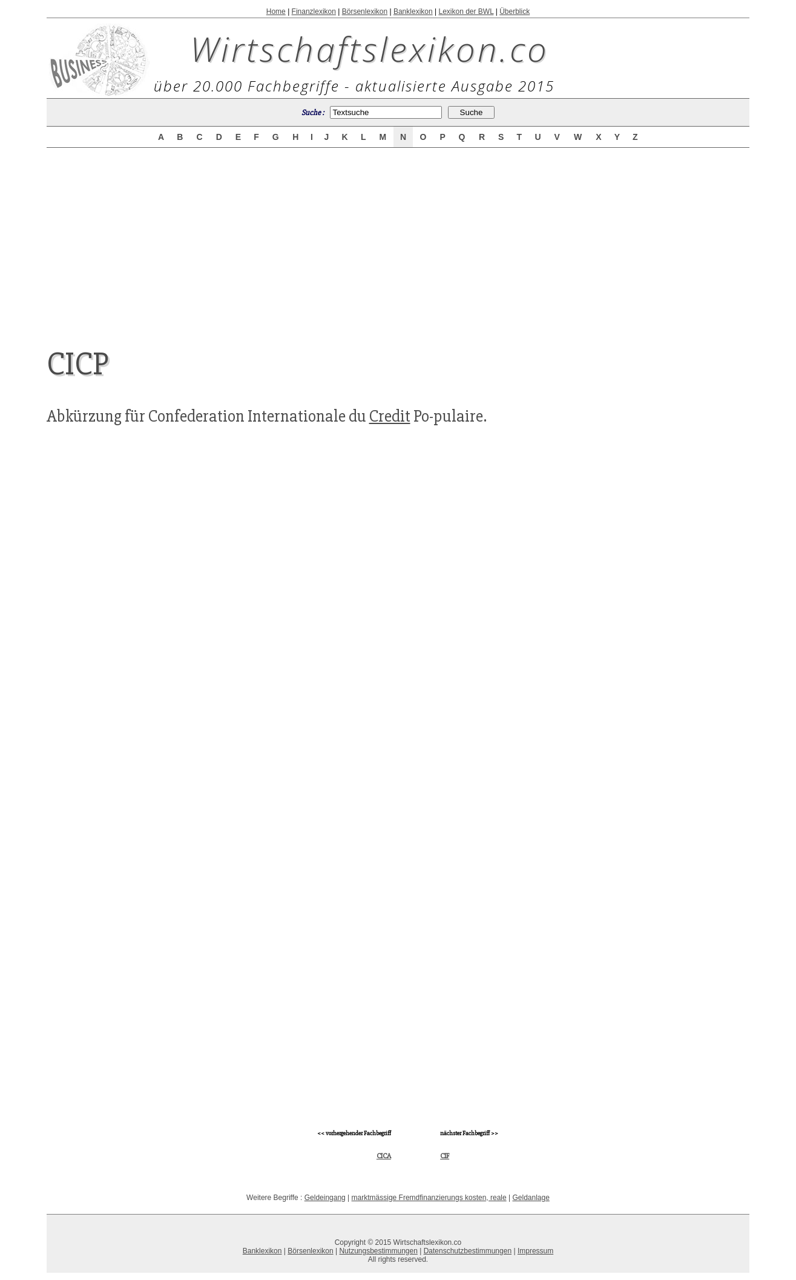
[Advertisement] (397, 237)
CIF (444, 1156)
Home (276, 11)
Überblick (514, 11)
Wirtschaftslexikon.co (369, 48)
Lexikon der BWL (465, 11)
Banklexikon (413, 11)
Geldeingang (325, 1197)
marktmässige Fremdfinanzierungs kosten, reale (429, 1197)
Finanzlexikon (314, 11)
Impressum (535, 1251)
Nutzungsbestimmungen (378, 1251)
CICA (384, 1156)
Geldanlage (530, 1197)
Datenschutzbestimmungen (467, 1251)
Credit (389, 416)
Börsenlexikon (364, 11)
